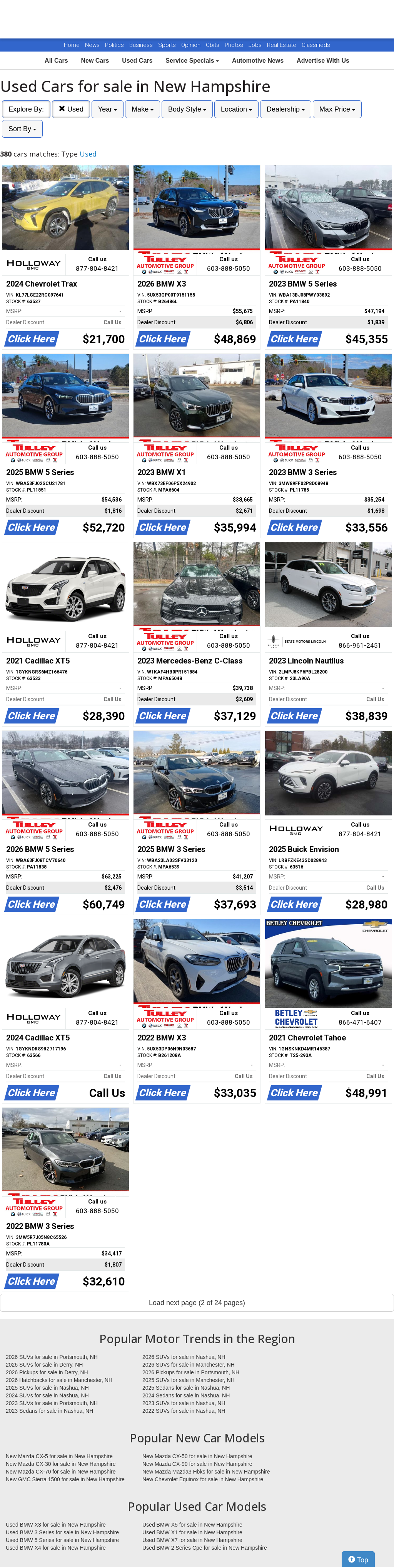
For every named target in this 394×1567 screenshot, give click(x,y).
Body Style (187, 109)
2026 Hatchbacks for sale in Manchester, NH (59, 1380)
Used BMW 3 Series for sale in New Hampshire (62, 1532)
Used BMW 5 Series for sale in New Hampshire (62, 1540)
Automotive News (258, 60)
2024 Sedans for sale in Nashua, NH (186, 1395)
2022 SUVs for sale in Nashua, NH (183, 1411)
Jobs (256, 45)
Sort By (22, 129)
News (92, 45)
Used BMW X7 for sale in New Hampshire (192, 1540)
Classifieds (316, 45)
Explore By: (26, 109)
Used (70, 109)
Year (107, 109)
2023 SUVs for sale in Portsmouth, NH (52, 1403)
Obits (213, 45)
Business (141, 45)
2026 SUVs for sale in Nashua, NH (183, 1357)
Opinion (191, 45)
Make (143, 109)
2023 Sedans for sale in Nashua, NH (49, 1411)
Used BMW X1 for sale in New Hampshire (192, 1532)
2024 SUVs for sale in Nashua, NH (47, 1395)
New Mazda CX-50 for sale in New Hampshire (197, 1456)
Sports (167, 45)
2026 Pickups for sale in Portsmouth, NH (190, 1372)
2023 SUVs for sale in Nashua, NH (183, 1403)
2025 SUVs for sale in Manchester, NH (188, 1380)
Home (72, 45)
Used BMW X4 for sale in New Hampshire (56, 1548)
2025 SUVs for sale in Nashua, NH (47, 1388)
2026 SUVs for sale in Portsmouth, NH (52, 1357)
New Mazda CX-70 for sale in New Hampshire (61, 1472)
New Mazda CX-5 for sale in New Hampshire (59, 1456)
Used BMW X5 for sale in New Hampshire (192, 1525)
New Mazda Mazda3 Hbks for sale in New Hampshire (206, 1472)
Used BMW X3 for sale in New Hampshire (56, 1525)
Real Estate (282, 45)
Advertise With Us (323, 60)
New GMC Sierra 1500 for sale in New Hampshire (65, 1479)
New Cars (95, 60)
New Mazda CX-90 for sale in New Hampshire (197, 1464)
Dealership (286, 109)
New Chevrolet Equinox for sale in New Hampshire (202, 1479)
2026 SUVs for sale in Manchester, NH (188, 1365)
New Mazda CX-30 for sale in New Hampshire (61, 1464)
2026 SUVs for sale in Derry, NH (44, 1365)
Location (236, 109)
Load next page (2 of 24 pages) (197, 1303)
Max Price (337, 109)
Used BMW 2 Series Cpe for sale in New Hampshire (204, 1548)
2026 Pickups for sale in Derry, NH (47, 1372)
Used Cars (137, 60)
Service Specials (192, 60)
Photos (235, 45)
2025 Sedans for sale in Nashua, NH (186, 1388)
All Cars (56, 60)
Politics (114, 45)
